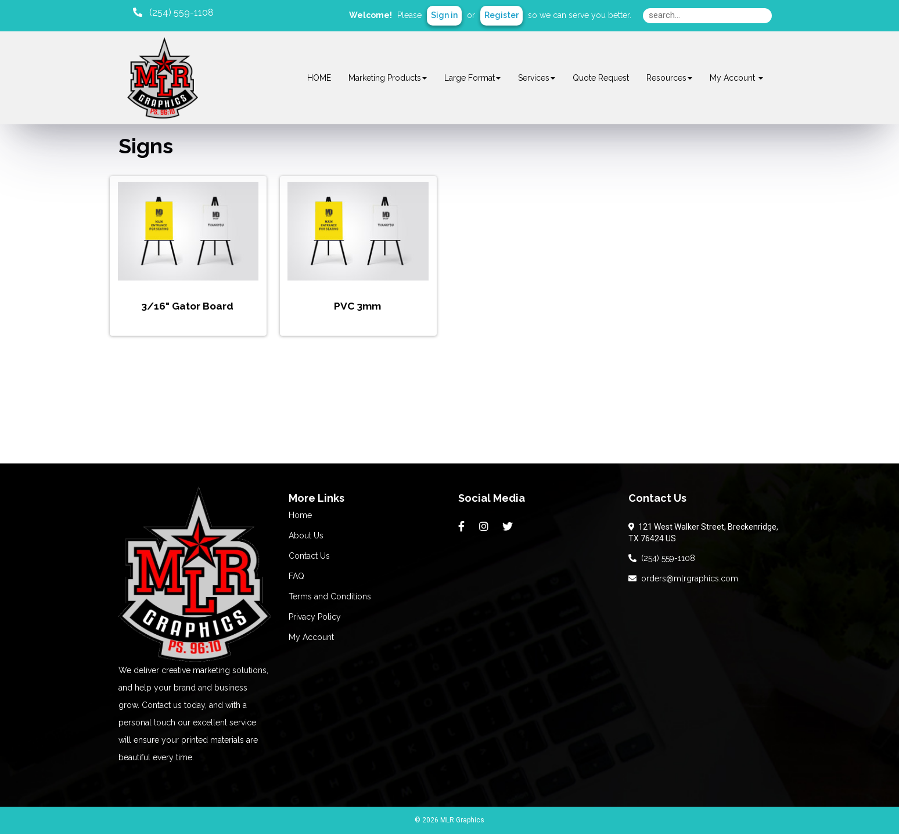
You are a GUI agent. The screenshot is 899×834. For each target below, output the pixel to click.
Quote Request (601, 77)
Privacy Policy (315, 616)
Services (536, 77)
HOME (319, 77)
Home (300, 515)
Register (501, 15)
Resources (669, 77)
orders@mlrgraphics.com (683, 578)
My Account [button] (736, 77)
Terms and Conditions (330, 596)
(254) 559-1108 (661, 558)
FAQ (296, 576)
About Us (306, 535)
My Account (311, 637)
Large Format (472, 77)
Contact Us (309, 555)
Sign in (444, 15)
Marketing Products (387, 77)
